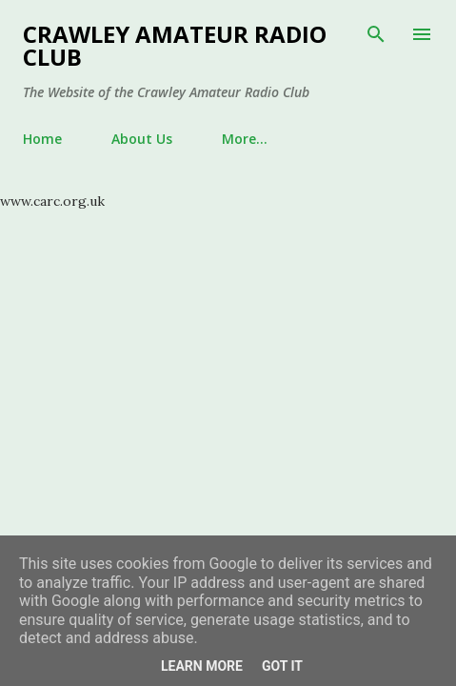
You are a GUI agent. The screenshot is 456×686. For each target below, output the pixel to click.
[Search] (376, 34)
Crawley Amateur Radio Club (175, 45)
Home (42, 139)
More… (245, 139)
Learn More (202, 666)
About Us (141, 139)
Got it (282, 666)
